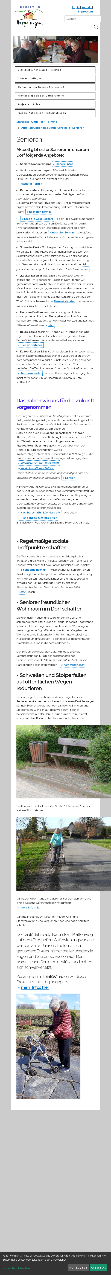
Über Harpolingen (30, 78)
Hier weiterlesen (32, 345)
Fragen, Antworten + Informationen (42, 113)
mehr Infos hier (31, 907)
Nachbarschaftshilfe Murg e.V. (40, 512)
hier (85, 269)
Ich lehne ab (78, 1268)
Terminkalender (64, 301)
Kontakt (86, 7)
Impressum (85, 11)
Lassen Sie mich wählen (16, 1268)
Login (76, 7)
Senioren (78, 127)
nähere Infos (64, 164)
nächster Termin (31, 183)
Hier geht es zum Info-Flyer (39, 517)
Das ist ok (98, 1268)
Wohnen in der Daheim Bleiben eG (41, 87)
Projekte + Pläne (29, 104)
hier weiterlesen (74, 664)
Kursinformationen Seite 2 (37, 468)
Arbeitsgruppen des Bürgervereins (41, 96)
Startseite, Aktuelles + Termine (40, 70)
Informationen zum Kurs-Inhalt (39, 463)
